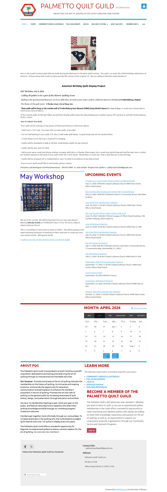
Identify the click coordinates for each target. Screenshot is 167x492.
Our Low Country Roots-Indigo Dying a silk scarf (105, 213)
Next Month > (141, 315)
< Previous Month (120, 315)
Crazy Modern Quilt (93, 273)
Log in (144, 6)
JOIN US (90, 381)
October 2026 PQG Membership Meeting (102, 292)
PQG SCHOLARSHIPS (95, 379)
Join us (91, 430)
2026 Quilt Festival (94, 384)
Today (131, 315)
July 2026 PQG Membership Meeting (101, 232)
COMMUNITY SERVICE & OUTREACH (102, 376)
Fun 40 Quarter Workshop (96, 243)
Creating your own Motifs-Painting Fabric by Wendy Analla (45, 239)
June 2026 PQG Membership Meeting (101, 202)
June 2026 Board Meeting (96, 224)
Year (110, 315)
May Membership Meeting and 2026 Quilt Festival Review (109, 192)
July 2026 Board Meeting (96, 254)
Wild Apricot (121, 489)
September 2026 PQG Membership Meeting (104, 262)
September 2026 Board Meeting (99, 281)
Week (89, 315)
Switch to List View (140, 308)
